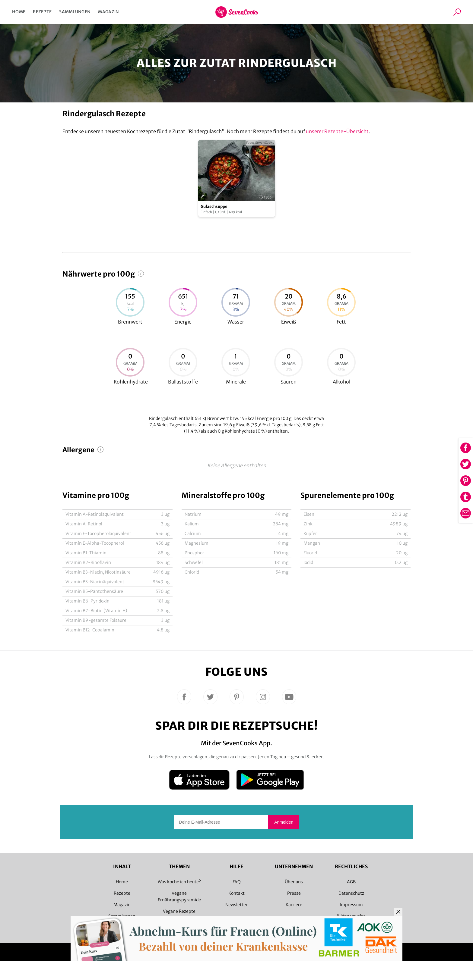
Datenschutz (351, 893)
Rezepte (42, 11)
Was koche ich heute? (179, 881)
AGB (351, 881)
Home (18, 11)
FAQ (237, 881)
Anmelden (283, 822)
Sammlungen (74, 11)
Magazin (108, 11)
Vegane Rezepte (179, 911)
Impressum (351, 904)
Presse (294, 893)
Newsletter (236, 904)
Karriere (294, 904)
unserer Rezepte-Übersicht (337, 131)
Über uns (294, 881)
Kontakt (236, 893)
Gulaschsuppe (214, 206)
